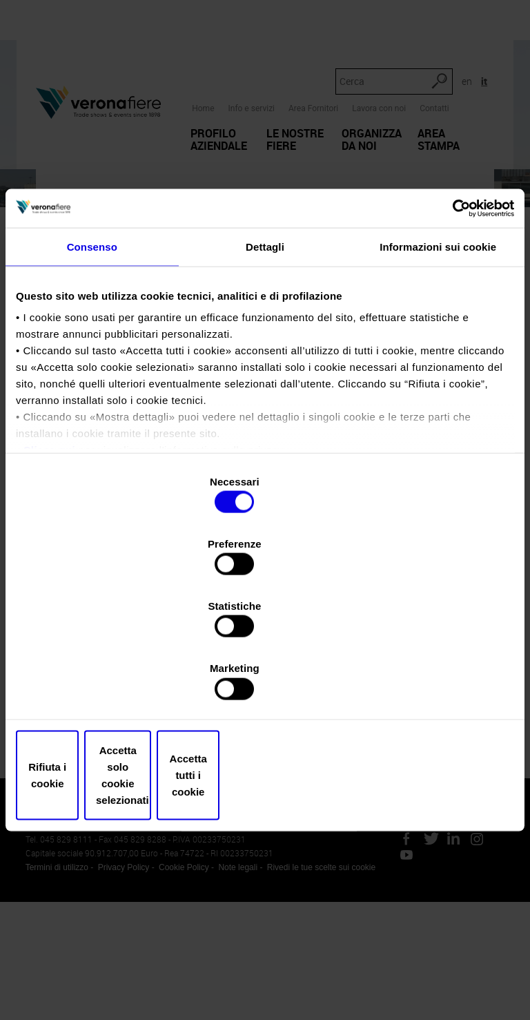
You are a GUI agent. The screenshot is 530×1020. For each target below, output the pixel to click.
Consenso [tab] (92, 359)
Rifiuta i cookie (97, 682)
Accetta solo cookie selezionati (265, 682)
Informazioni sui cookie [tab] (438, 359)
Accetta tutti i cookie (433, 682)
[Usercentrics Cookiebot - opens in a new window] (453, 319)
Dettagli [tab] (265, 359)
